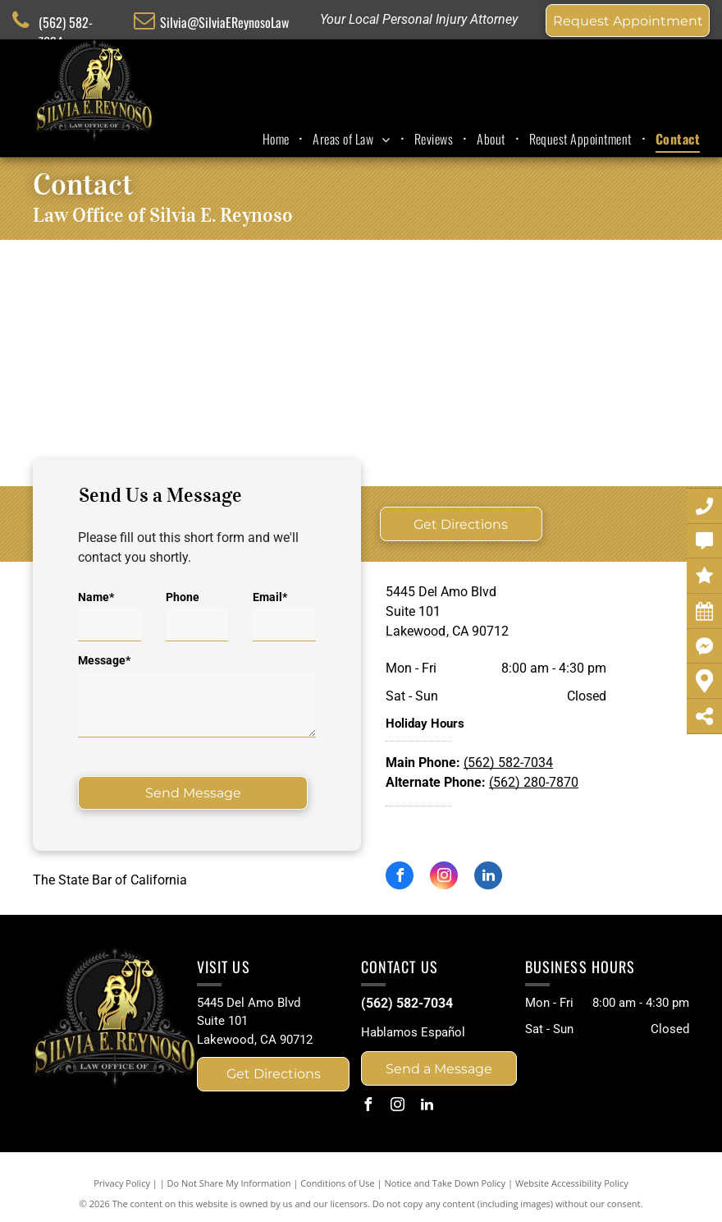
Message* (104, 660)
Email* (270, 597)
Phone (182, 597)
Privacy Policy (122, 1183)
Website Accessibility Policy (571, 1183)
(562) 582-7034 (508, 762)
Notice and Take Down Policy (445, 1183)
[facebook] (400, 877)
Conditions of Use (337, 1183)
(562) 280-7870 (533, 782)
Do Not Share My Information (229, 1183)
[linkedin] (488, 877)
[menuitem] (278, 139)
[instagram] (444, 877)
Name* (96, 597)
